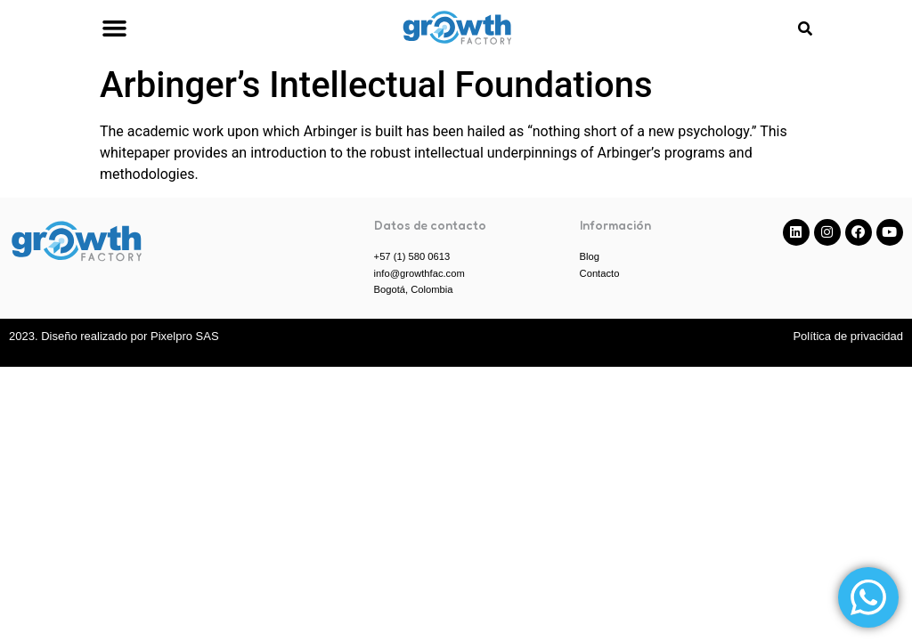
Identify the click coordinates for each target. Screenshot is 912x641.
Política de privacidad (848, 336)
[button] (114, 28)
